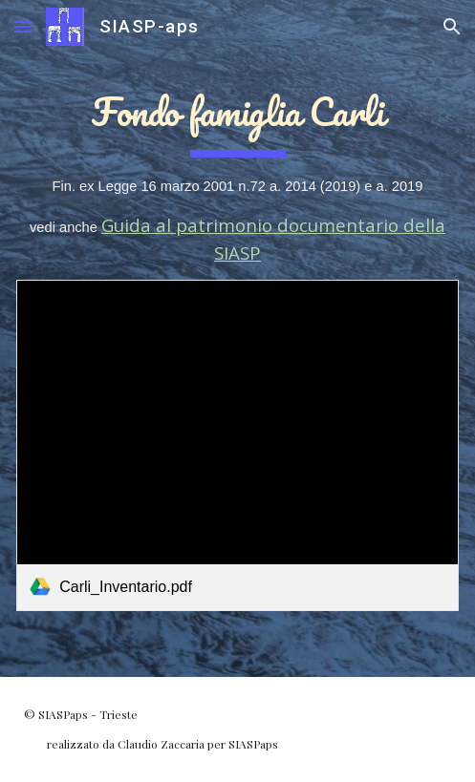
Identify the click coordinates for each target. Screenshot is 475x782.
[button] (23, 26)
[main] (237, 173)
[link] (237, 445)
